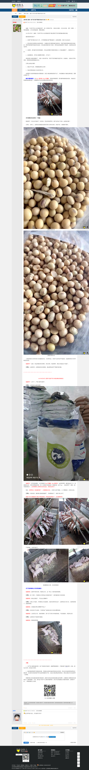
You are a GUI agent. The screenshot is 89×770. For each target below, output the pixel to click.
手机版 (34, 765)
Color (26, 732)
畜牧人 (12, 13)
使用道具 (70, 707)
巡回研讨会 (40, 758)
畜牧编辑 (14, 22)
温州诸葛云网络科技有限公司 (52, 768)
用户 (74, 1)
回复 (26, 708)
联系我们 (53, 750)
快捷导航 (71, 10)
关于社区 (13, 765)
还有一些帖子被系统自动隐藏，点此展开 (46, 725)
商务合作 (67, 756)
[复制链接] (52, 19)
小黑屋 (31, 765)
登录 (44, 736)
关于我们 (67, 750)
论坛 (14, 10)
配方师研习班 (40, 756)
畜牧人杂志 (40, 754)
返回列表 (75, 16)
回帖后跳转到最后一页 (41, 742)
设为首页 (13, 1)
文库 (20, 10)
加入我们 (67, 754)
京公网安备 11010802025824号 (44, 765)
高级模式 (62, 732)
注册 (46, 736)
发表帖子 (15, 16)
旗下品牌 (40, 750)
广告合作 (18, 765)
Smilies (34, 732)
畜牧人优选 (26, 13)
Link (29, 732)
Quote (30, 732)
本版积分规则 (73, 742)
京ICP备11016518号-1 (33, 766)
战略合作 (67, 758)
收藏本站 (19, 1)
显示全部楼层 (39, 22)
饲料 (66, 666)
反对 (34, 722)
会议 (26, 10)
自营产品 (33, 10)
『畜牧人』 (20, 13)
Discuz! (17, 768)
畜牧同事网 (40, 752)
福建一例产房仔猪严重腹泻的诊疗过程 (37, 13)
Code (32, 732)
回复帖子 (22, 16)
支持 (30, 722)
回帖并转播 (32, 742)
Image (27, 732)
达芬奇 (14, 710)
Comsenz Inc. (29, 768)
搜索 (69, 1)
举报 (75, 707)
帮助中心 (27, 765)
